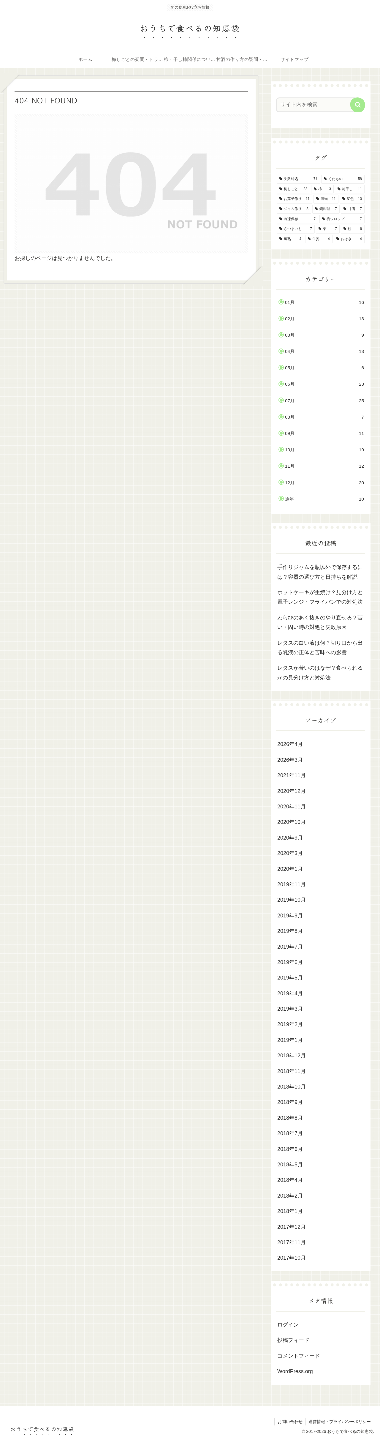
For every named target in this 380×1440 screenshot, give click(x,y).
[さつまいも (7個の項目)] (296, 229)
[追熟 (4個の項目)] (290, 239)
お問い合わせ (289, 1421)
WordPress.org (295, 1371)
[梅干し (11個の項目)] (350, 189)
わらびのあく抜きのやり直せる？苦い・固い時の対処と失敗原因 (320, 622)
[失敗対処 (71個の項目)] (298, 179)
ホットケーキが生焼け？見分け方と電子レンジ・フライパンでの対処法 (320, 597)
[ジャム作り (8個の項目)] (294, 209)
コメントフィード (298, 1356)
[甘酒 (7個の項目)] (353, 209)
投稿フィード (293, 1340)
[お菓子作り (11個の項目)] (294, 199)
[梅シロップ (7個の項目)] (342, 219)
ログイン (288, 1325)
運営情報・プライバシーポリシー (339, 1421)
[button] (357, 104)
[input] (317, 104)
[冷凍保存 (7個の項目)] (297, 219)
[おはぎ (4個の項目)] (349, 239)
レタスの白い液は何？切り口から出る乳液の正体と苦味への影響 (320, 647)
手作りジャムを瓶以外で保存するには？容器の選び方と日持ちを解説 (320, 572)
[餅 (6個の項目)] (353, 229)
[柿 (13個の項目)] (322, 189)
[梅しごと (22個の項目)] (293, 189)
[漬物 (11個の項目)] (326, 199)
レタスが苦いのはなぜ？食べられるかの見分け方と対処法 (320, 672)
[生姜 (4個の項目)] (318, 239)
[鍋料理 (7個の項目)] (326, 209)
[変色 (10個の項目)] (352, 199)
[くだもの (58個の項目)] (343, 179)
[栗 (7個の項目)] (328, 229)
